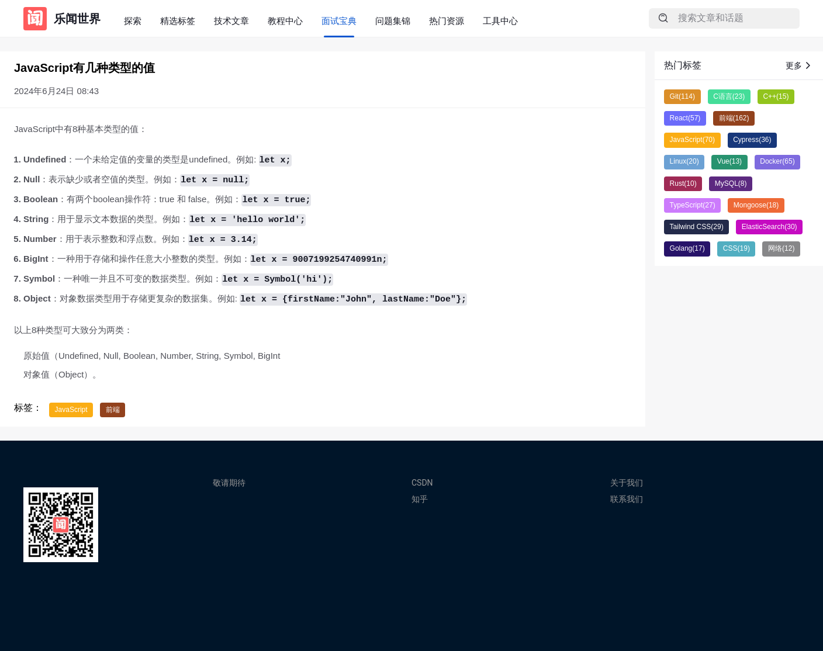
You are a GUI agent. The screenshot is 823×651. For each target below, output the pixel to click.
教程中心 (285, 21)
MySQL (731, 183)
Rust (683, 183)
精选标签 (177, 21)
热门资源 (446, 21)
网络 (781, 248)
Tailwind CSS (697, 227)
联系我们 (626, 499)
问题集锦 (392, 21)
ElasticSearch (769, 227)
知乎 (420, 499)
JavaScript (71, 410)
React (685, 118)
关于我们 (626, 482)
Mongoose (756, 205)
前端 (113, 410)
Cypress (752, 140)
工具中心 (500, 21)
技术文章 (231, 21)
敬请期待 (229, 482)
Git (682, 96)
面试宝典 (339, 21)
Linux (684, 161)
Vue (729, 161)
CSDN (422, 482)
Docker (777, 161)
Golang (687, 248)
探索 (132, 21)
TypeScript (692, 205)
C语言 (729, 96)
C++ (776, 96)
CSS (736, 248)
